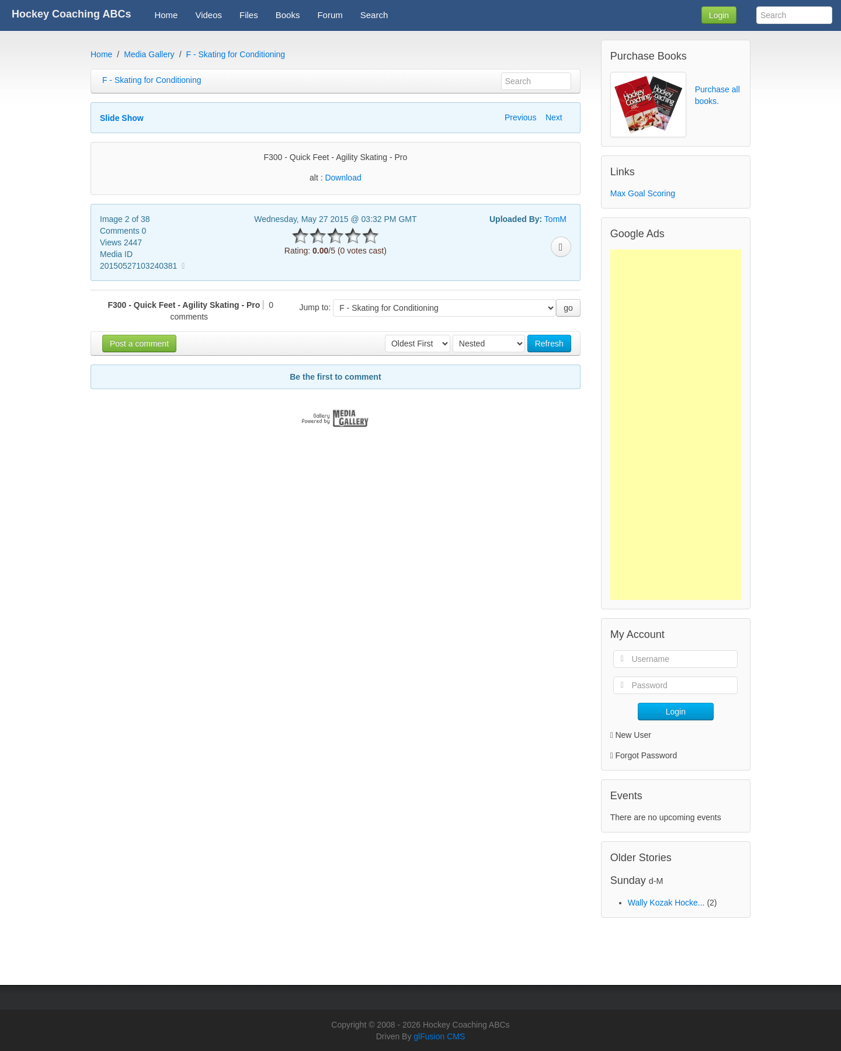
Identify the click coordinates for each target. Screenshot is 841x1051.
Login (719, 15)
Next (553, 117)
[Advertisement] (675, 424)
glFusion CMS (439, 1036)
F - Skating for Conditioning (236, 54)
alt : (336, 177)
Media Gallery (149, 54)
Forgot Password (646, 755)
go (568, 308)
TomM (555, 219)
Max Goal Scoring (642, 193)
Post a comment (139, 343)
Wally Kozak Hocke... (666, 902)
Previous (520, 117)
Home (101, 54)
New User (630, 735)
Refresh (549, 343)
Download (343, 177)
